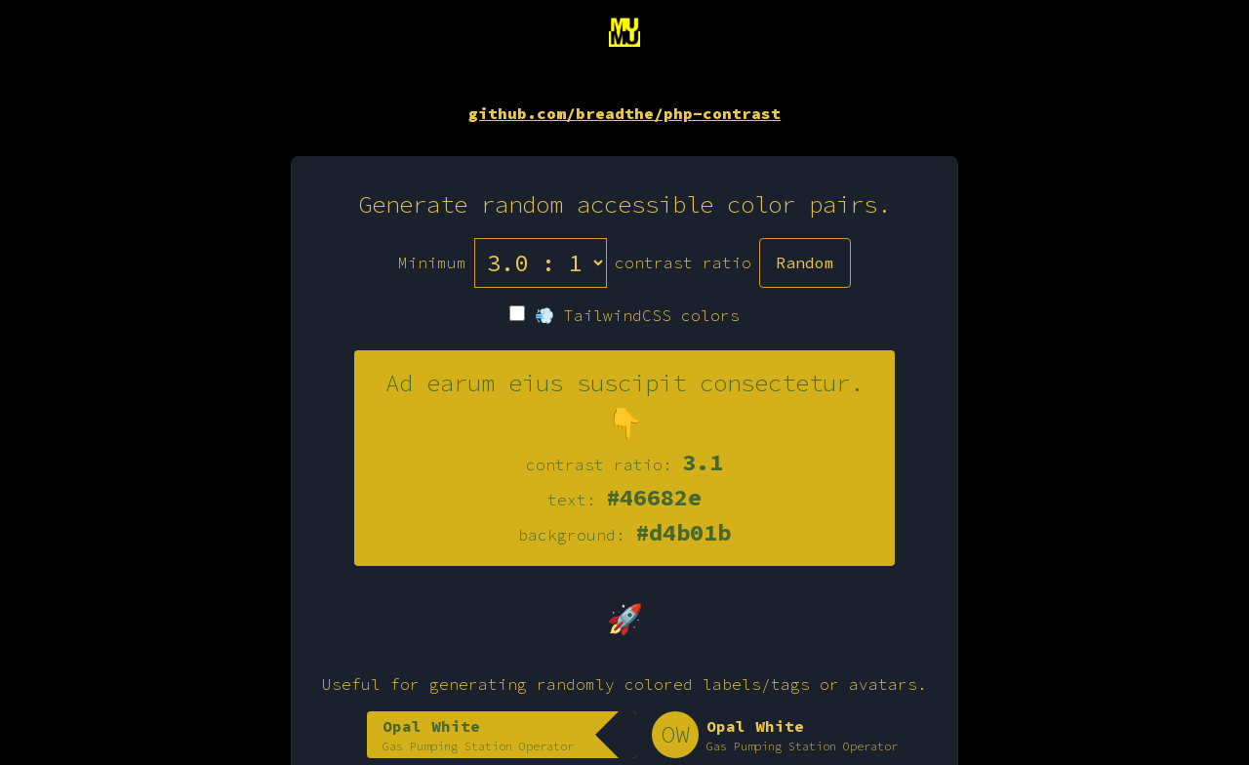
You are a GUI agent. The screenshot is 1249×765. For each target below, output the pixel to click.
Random (805, 262)
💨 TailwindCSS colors (624, 315)
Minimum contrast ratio (574, 263)
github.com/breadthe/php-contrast (624, 113)
